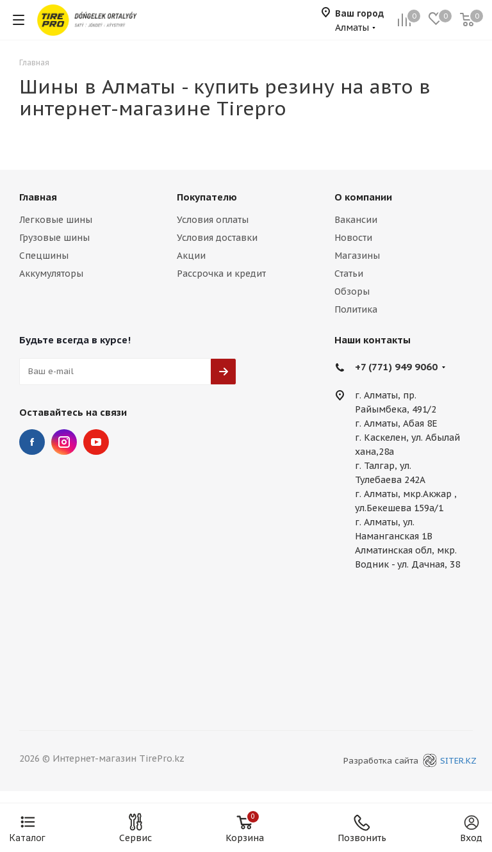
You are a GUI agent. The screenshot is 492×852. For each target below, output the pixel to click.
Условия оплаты (213, 219)
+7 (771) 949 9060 (396, 367)
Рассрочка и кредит (221, 273)
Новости (353, 237)
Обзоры (352, 291)
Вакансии (355, 219)
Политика (355, 309)
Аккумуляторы (51, 273)
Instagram (64, 442)
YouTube (96, 442)
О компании (363, 197)
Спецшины (44, 255)
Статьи (348, 273)
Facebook (32, 442)
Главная (38, 197)
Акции (191, 255)
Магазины (357, 255)
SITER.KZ (448, 760)
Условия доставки (217, 237)
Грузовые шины (54, 237)
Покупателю (207, 197)
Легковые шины (55, 219)
